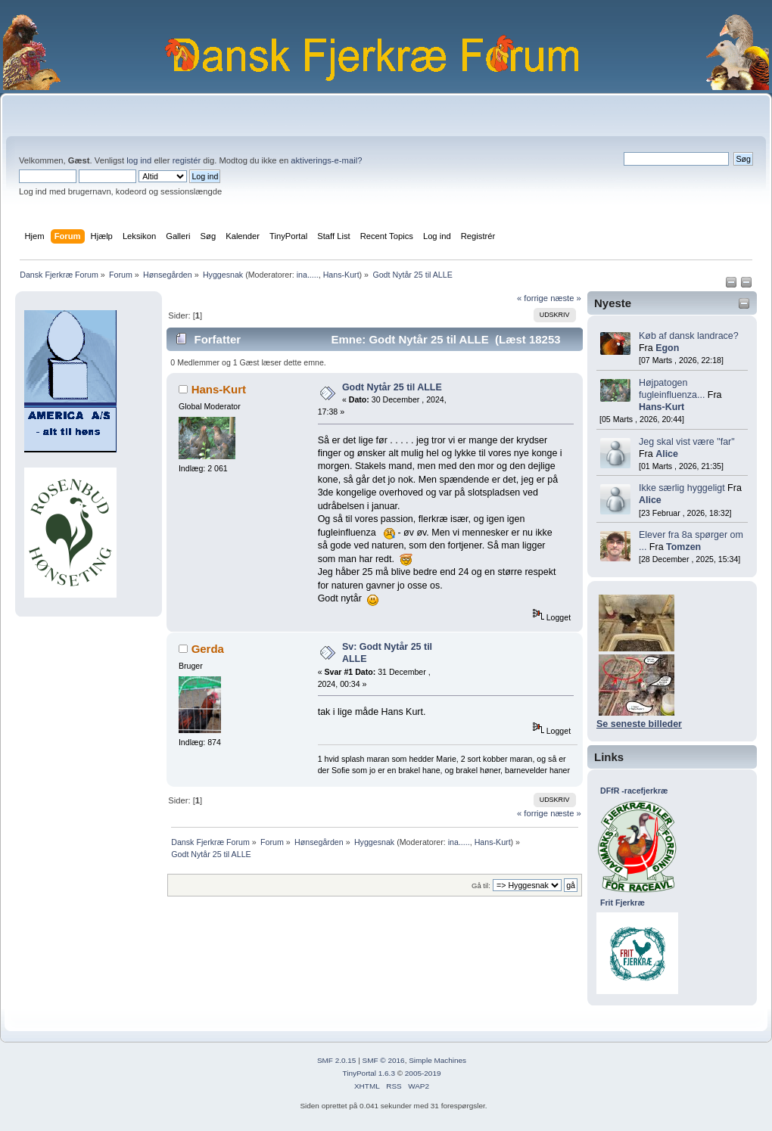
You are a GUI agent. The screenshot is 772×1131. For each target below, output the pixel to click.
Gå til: (481, 885)
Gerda (207, 648)
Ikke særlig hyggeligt (682, 488)
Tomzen (683, 547)
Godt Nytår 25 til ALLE (392, 387)
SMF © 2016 (384, 1060)
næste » (565, 298)
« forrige (532, 298)
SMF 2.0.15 (336, 1060)
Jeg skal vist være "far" (687, 442)
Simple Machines (437, 1060)
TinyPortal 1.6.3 (368, 1073)
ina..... (308, 274)
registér (187, 160)
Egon (667, 348)
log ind (138, 160)
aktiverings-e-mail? (326, 160)
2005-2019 (423, 1073)
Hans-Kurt (341, 274)
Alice (666, 454)
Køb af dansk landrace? (689, 336)
